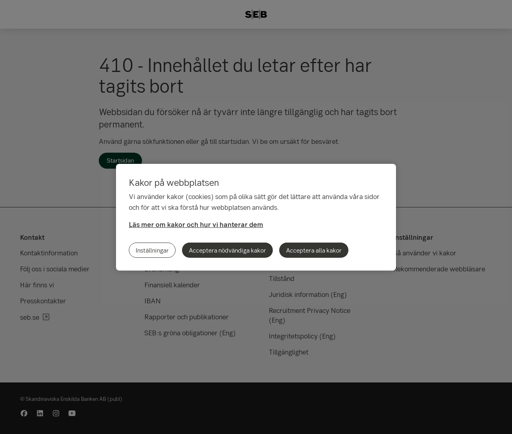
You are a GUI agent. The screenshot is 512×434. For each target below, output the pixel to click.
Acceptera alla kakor (314, 250)
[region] (256, 217)
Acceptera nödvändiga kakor (227, 250)
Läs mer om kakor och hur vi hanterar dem (196, 224)
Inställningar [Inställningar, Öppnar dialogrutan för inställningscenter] (152, 250)
